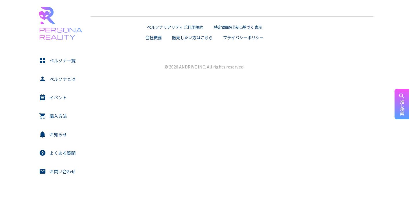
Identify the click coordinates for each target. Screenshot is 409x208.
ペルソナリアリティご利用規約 (175, 27)
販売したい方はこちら (192, 37)
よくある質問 (62, 153)
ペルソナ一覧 (62, 60)
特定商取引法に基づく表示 (238, 27)
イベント (58, 97)
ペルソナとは (62, 79)
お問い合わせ (62, 171)
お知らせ (58, 134)
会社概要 (153, 37)
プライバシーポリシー (243, 37)
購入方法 (58, 116)
